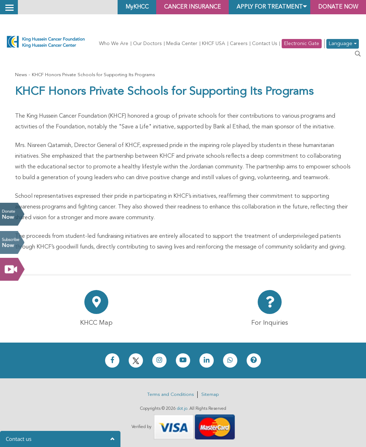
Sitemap (210, 394)
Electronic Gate (301, 43)
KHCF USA (213, 43)
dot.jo (182, 409)
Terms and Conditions (170, 394)
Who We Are (113, 43)
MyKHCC (132, 7)
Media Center (181, 43)
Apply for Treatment (267, 7)
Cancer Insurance (188, 7)
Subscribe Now (12, 242)
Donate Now (12, 214)
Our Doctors (147, 43)
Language (342, 43)
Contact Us (264, 43)
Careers (238, 43)
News (21, 75)
